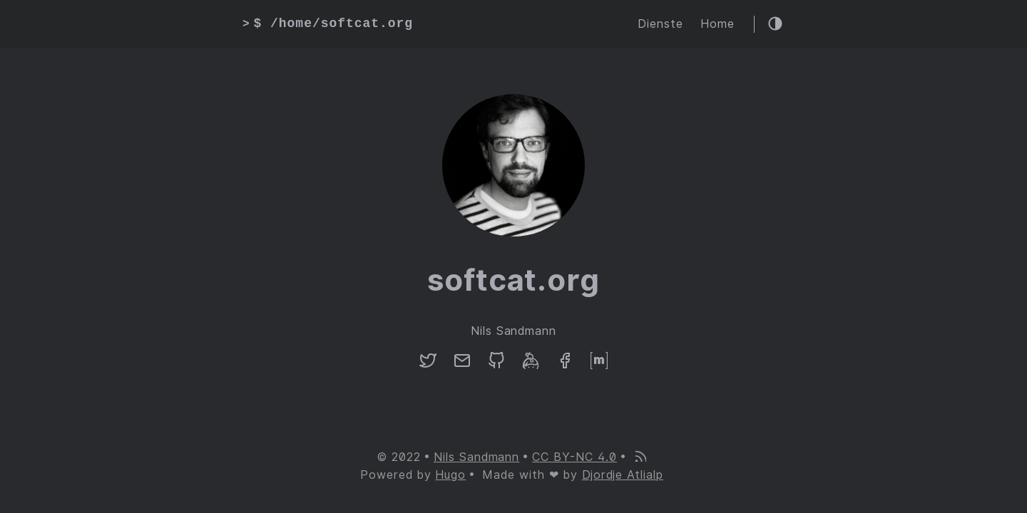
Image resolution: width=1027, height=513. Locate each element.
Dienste (660, 24)
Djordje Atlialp (622, 475)
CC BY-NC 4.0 (574, 457)
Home (717, 24)
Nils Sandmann (476, 457)
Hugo (450, 475)
